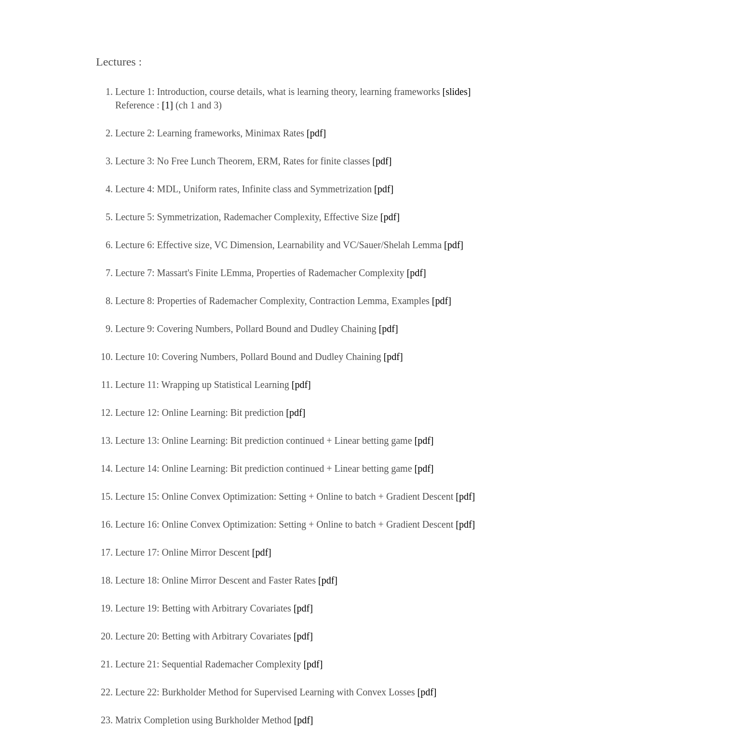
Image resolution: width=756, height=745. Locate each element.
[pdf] (316, 133)
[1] (167, 105)
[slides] (456, 91)
